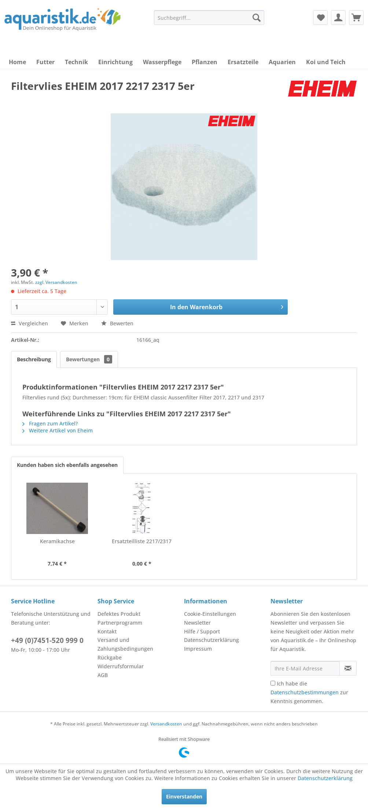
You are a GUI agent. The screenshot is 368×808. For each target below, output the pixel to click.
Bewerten (117, 323)
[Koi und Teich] (326, 62)
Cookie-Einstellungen (210, 613)
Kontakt (107, 631)
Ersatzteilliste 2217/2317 (142, 541)
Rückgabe (109, 657)
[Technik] (76, 62)
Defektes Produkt (118, 613)
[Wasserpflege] (162, 62)
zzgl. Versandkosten (56, 282)
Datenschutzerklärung (211, 639)
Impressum (198, 648)
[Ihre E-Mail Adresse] (305, 668)
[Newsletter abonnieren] (348, 668)
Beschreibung (34, 359)
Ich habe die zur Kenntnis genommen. (309, 692)
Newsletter (197, 622)
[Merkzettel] (320, 17)
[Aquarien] (282, 62)
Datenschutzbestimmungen (305, 692)
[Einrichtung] (115, 62)
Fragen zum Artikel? (50, 423)
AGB (102, 675)
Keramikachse (57, 541)
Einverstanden (184, 796)
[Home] (17, 62)
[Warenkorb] (356, 17)
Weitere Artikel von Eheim (57, 430)
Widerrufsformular (120, 666)
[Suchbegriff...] (209, 17)
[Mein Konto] (338, 17)
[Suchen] (256, 17)
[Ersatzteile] (243, 62)
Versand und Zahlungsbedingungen (125, 644)
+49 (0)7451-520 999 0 (47, 640)
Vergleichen (29, 323)
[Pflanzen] (204, 62)
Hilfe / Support (202, 631)
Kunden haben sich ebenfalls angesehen (67, 464)
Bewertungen (89, 359)
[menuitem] (209, 17)
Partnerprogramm (119, 622)
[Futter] (45, 62)
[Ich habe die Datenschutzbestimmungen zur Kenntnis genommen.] (273, 683)
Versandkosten (166, 724)
